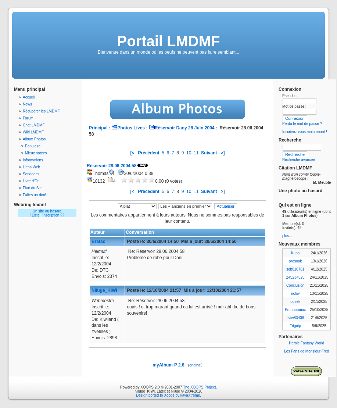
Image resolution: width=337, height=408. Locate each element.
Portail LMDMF (168, 41)
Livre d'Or (31, 181)
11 (196, 152)
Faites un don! (34, 195)
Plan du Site (33, 188)
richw (295, 293)
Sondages (31, 174)
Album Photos (34, 139)
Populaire (32, 146)
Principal (98, 127)
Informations (33, 160)
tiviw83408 (295, 318)
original (195, 365)
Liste (35, 215)
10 (188, 152)
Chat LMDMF (33, 125)
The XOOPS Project (199, 387)
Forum (28, 118)
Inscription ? (52, 215)
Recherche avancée (298, 160)
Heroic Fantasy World (306, 343)
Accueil (29, 97)
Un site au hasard (47, 211)
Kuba (295, 253)
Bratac (98, 241)
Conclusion (295, 285)
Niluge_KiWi (104, 290)
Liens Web (31, 167)
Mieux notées (36, 153)
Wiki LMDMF (33, 132)
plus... (287, 236)
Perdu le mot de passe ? (302, 124)
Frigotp (295, 326)
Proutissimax (295, 310)
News (27, 104)
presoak (295, 261)
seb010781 (295, 269)
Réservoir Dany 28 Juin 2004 (182, 127)
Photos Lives (128, 127)
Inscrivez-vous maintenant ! (304, 132)
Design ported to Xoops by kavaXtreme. (168, 395)
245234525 (295, 277)
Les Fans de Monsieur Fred (306, 351)
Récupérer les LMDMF (41, 111)
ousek (295, 302)
